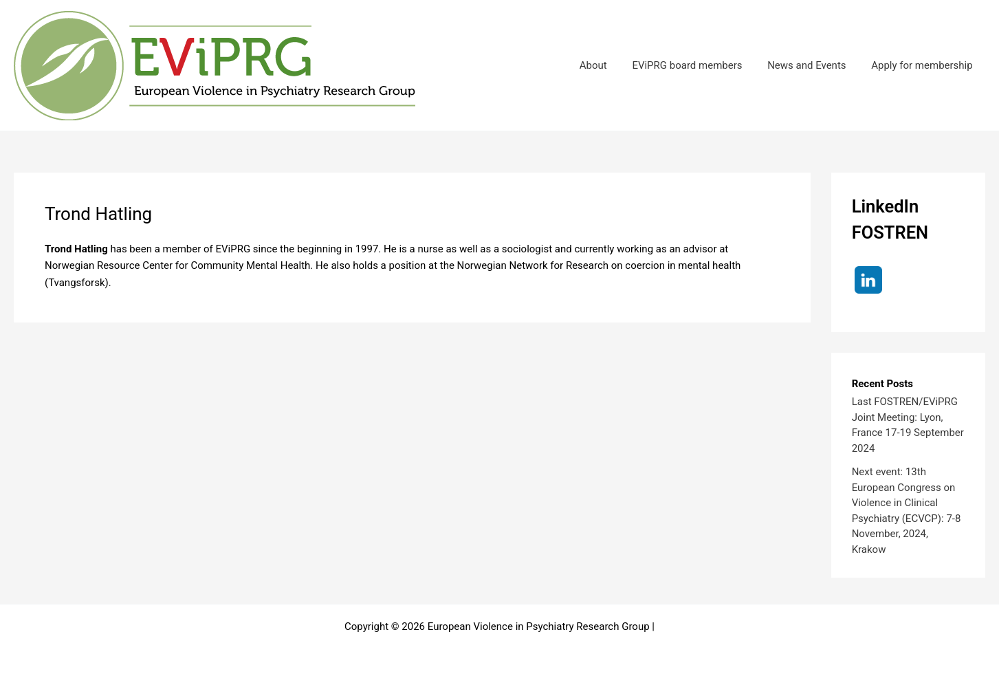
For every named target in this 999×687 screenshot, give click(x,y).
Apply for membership (924, 65)
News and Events (813, 65)
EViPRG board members (699, 65)
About (609, 65)
